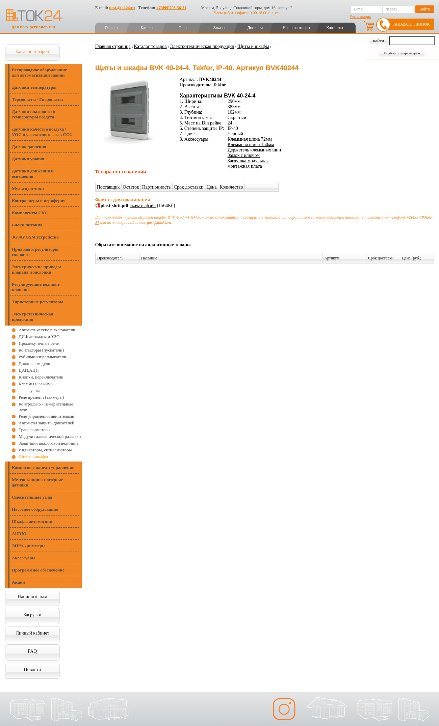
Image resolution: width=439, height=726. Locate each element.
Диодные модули (34, 363)
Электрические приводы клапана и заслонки (36, 269)
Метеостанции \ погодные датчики (37, 482)
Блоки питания (27, 224)
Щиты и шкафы (33, 456)
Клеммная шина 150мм (251, 144)
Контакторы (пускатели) (41, 350)
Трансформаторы (35, 429)
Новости (32, 669)
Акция (18, 582)
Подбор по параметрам (402, 53)
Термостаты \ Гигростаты (37, 99)
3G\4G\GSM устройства (35, 237)
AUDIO (19, 533)
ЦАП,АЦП (29, 370)
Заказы (219, 27)
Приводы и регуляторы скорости (35, 252)
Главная (111, 27)
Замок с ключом (244, 155)
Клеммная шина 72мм (250, 139)
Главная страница (113, 46)
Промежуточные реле (39, 343)
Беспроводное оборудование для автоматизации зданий (39, 72)
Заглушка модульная (248, 160)
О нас (183, 27)
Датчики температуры (34, 87)
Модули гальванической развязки (50, 436)
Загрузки (33, 614)
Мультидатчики (28, 188)
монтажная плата (245, 166)
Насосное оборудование (35, 509)
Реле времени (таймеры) (41, 397)
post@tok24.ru (122, 7)
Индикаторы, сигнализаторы (45, 449)
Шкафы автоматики (32, 521)
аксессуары (29, 390)
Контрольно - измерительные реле (46, 406)
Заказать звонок (411, 24)
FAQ (32, 651)
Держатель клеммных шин (254, 149)
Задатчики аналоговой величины (49, 443)
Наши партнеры (296, 27)
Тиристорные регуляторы (37, 301)
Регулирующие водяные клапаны (35, 287)
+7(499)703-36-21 (171, 7)
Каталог (147, 27)
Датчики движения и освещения (32, 173)
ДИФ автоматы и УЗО (39, 336)
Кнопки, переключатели (41, 377)
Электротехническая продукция (32, 316)
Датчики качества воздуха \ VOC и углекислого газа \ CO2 (42, 132)
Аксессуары (23, 557)
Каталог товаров (32, 51)
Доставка (255, 27)
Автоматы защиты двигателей (46, 422)
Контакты (334, 27)
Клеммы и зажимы (36, 383)
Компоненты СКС (30, 212)
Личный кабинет (32, 633)
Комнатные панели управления (43, 467)
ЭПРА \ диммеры (29, 545)
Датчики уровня (28, 158)
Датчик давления (29, 146)
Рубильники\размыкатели (42, 356)
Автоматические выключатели (47, 329)
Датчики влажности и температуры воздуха (33, 114)
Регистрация (360, 17)
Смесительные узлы (32, 497)
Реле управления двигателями (46, 416)
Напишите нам (32, 596)
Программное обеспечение (38, 570)
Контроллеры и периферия (39, 200)
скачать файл (143, 205)
